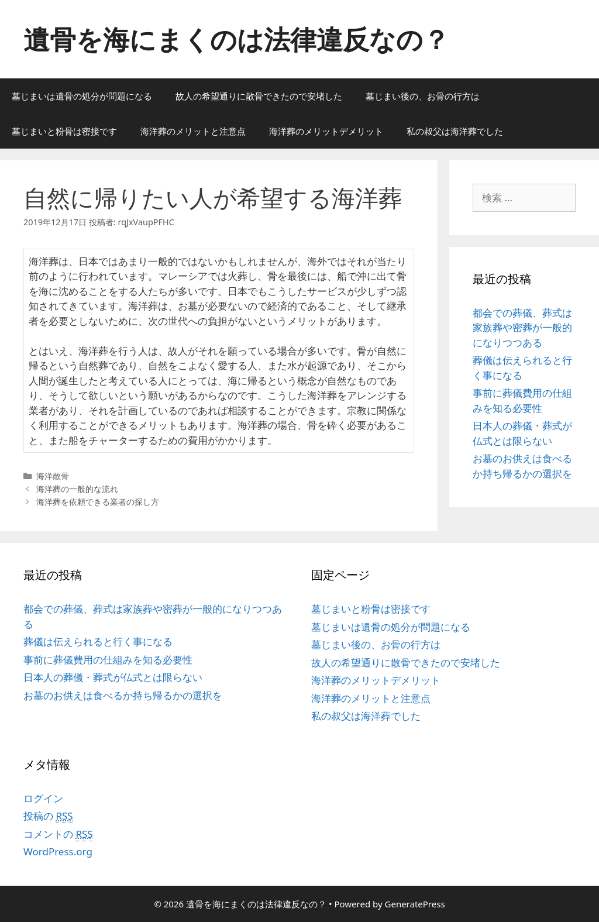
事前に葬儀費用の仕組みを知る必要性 (107, 659)
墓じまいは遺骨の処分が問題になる (82, 96)
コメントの (58, 834)
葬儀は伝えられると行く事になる (98, 641)
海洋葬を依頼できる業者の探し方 (97, 501)
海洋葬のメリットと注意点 (193, 131)
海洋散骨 (52, 475)
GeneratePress (415, 904)
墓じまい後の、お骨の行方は (423, 96)
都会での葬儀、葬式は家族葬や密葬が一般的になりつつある (522, 327)
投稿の (48, 816)
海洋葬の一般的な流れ (77, 488)
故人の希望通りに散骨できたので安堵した (258, 96)
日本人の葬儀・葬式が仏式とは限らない (112, 677)
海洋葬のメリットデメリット (326, 131)
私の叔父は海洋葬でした (455, 131)
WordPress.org (57, 851)
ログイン (43, 798)
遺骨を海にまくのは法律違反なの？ (236, 39)
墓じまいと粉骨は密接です (64, 131)
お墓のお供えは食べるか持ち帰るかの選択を (122, 695)
